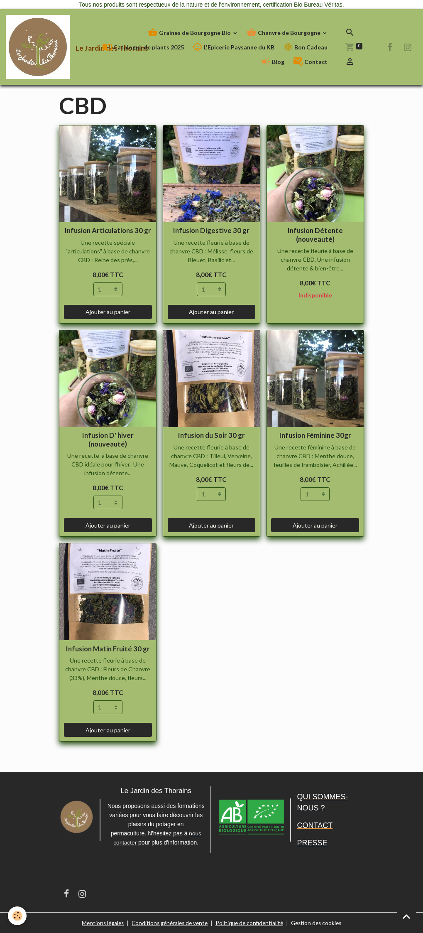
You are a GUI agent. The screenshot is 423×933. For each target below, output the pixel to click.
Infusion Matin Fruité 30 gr (108, 648)
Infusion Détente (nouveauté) (315, 234)
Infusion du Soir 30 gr (211, 435)
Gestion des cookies (320, 922)
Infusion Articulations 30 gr (108, 230)
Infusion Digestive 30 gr (211, 230)
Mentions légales (98, 922)
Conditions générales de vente (168, 922)
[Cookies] (17, 915)
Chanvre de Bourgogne (284, 32)
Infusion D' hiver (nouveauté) (108, 439)
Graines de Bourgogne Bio (190, 32)
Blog (272, 61)
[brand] (46, 47)
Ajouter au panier (108, 311)
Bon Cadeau (305, 47)
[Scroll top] (406, 916)
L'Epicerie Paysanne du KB (233, 47)
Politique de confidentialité (251, 922)
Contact (310, 61)
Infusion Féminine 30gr (315, 435)
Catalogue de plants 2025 (143, 47)
